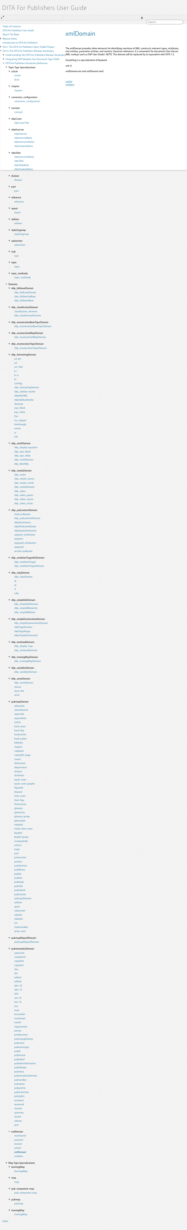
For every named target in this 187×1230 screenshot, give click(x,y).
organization (20, 1026)
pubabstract (20, 865)
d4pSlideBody (21, 164)
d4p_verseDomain (23, 682)
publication (20, 894)
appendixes (20, 718)
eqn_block (19, 407)
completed (20, 956)
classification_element (25, 311)
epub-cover (20, 779)
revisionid (19, 1104)
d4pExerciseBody (23, 137)
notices (18, 845)
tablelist (18, 918)
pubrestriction (21, 1092)
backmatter (20, 734)
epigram (18, 538)
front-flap (19, 800)
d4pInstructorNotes (24, 141)
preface (18, 861)
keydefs (18, 832)
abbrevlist (19, 705)
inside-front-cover (23, 828)
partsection (20, 857)
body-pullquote (22, 514)
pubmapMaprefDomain (26, 941)
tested (17, 1116)
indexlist (18, 824)
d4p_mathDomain (23, 459)
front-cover (20, 795)
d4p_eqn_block (22, 451)
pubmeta (19, 1071)
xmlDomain (20, 1152)
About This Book (11, 34)
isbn (16, 993)
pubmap (18, 1203)
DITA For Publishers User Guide (18, 30)
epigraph (19, 546)
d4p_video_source (23, 499)
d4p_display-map (23, 645)
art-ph (17, 358)
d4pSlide (19, 160)
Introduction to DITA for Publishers (20, 42)
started (18, 1108)
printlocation (20, 1034)
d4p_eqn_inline (22, 455)
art (15, 362)
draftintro (19, 775)
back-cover (20, 726)
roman (17, 428)
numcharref (20, 1135)
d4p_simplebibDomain (26, 603)
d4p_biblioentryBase (25, 296)
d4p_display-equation (25, 447)
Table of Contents (12, 26)
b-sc (16, 375)
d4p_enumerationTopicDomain (30, 347)
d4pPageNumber (23, 626)
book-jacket (20, 738)
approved (19, 952)
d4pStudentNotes (23, 145)
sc (15, 432)
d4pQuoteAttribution (25, 530)
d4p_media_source (24, 478)
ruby (16, 593)
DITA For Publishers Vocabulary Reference (26, 63)
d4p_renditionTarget (25, 561)
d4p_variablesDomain (25, 671)
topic (17, 266)
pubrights (19, 1096)
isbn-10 (18, 985)
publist (17, 873)
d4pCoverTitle (21, 122)
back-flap (19, 730)
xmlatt (17, 1147)
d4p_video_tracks (23, 503)
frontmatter (20, 804)
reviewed (19, 1100)
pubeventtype (21, 1047)
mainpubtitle (21, 841)
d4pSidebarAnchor (24, 399)
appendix (19, 713)
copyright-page (22, 754)
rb (15, 580)
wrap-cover (20, 931)
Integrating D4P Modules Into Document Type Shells (32, 59)
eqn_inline (19, 411)
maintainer (19, 1018)
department (20, 767)
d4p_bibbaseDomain (25, 292)
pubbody (19, 881)
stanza (17, 686)
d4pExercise (20, 133)
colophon (19, 750)
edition (18, 981)
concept (18, 111)
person (17, 1030)
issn (16, 1006)
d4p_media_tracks (24, 482)
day (16, 969)
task (16, 255)
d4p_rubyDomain (23, 576)
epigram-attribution (24, 534)
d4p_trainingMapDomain (27, 660)
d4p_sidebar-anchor (24, 391)
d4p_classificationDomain (27, 315)
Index (5, 1220)
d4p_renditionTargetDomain (29, 565)
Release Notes (10, 38)
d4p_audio (20, 474)
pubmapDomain (22, 898)
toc (16, 922)
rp (15, 584)
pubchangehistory (23, 1038)
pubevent (19, 1042)
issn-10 (17, 997)
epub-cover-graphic (24, 783)
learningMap (21, 1171)
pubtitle (18, 886)
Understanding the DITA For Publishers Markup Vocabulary (35, 54)
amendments (21, 709)
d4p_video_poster (23, 495)
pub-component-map (25, 1192)
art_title (18, 366)
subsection (19, 244)
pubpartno (19, 1087)
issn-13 (17, 1001)
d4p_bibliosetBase (24, 300)
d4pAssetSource (22, 522)
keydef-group (21, 836)
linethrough (20, 424)
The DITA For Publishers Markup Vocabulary (28, 50)
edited (17, 977)
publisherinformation (25, 1063)
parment (18, 1139)
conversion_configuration (27, 101)
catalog (18, 383)
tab (16, 436)
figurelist (18, 787)
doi (16, 973)
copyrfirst (19, 960)
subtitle (18, 914)
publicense (19, 1055)
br (15, 379)
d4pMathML (21, 395)
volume (18, 1120)
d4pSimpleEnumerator (26, 635)
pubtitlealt (19, 890)
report (17, 212)
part (16, 190)
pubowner (19, 1083)
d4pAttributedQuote (25, 526)
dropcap (18, 403)
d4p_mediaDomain (24, 486)
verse (17, 694)
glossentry (19, 812)
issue (16, 1010)
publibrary (19, 869)
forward (18, 791)
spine (17, 906)
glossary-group (22, 816)
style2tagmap (21, 233)
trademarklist (21, 926)
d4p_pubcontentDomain (27, 518)
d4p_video (19, 491)
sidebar (18, 223)
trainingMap (20, 1214)
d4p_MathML (21, 463)
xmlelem (18, 1156)
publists (18, 877)
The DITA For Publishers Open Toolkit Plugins (28, 46)
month (17, 1022)
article (17, 722)
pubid (17, 1051)
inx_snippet (20, 420)
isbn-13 (18, 989)
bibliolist (18, 742)
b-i (15, 370)
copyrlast (19, 965)
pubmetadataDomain (25, 1075)
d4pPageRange (22, 631)
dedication (19, 763)
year (16, 1124)
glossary (18, 808)
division (18, 179)
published (19, 1059)
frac (16, 416)
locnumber (19, 1014)
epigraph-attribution (25, 542)
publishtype (20, 1067)
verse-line (19, 690)
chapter (18, 90)
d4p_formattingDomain (26, 387)
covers (17, 759)
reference (19, 201)
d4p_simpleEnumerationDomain (31, 622)
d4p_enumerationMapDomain (30, 336)
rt (15, 588)
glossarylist (19, 820)
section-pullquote (23, 551)
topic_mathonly (22, 277)
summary (19, 1112)
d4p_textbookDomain (25, 650)
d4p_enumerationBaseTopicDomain (32, 326)
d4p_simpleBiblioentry (26, 607)
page (17, 849)
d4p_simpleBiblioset (24, 612)
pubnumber (20, 1079)
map (16, 1181)
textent (18, 1143)
